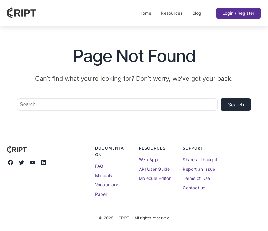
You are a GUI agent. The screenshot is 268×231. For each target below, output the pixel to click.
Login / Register (238, 13)
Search (236, 105)
